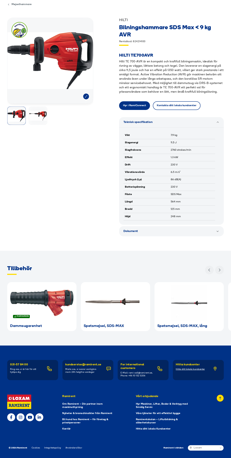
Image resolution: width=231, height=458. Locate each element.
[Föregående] (209, 270)
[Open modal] (86, 96)
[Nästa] (219, 270)
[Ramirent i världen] (206, 448)
